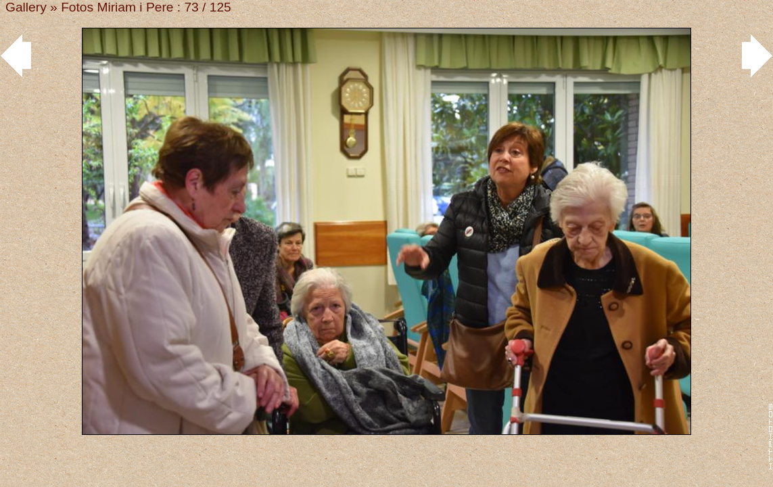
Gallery (26, 7)
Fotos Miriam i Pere (117, 7)
